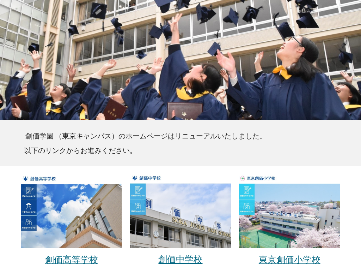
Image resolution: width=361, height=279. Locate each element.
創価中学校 (180, 259)
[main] (180, 143)
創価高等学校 (71, 259)
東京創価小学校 (289, 259)
